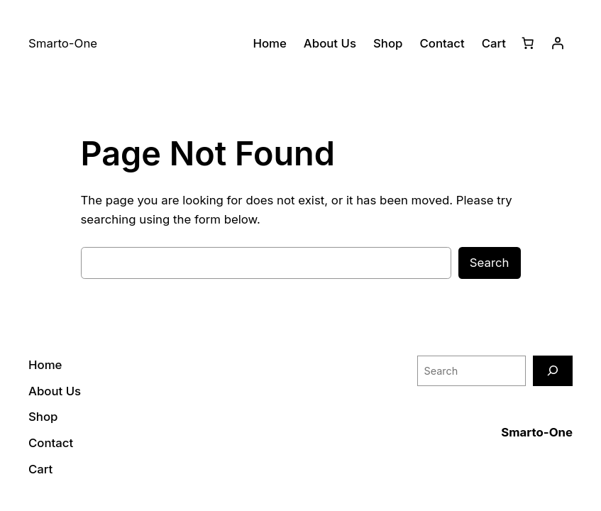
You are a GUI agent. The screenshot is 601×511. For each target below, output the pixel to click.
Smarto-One (537, 432)
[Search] (553, 371)
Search (489, 263)
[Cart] (528, 43)
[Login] (558, 43)
